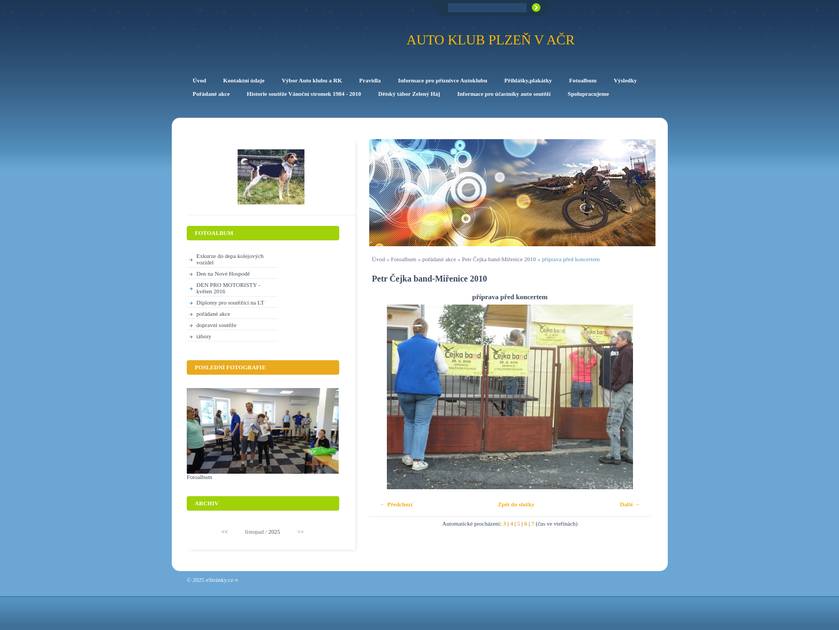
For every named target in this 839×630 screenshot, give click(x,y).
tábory (203, 336)
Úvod (378, 259)
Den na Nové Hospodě (223, 273)
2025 (274, 531)
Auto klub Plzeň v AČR (491, 40)
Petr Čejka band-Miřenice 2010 (499, 259)
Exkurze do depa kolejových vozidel (230, 259)
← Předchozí (396, 504)
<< (225, 531)
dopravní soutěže (216, 325)
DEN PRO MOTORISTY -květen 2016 (228, 288)
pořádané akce (439, 259)
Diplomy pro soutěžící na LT (230, 302)
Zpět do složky (516, 504)
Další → (630, 504)
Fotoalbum (403, 259)
